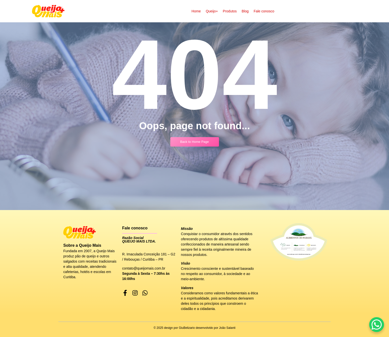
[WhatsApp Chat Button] (376, 324)
